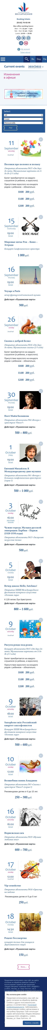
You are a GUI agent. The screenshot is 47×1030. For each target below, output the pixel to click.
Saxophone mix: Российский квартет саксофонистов (20, 724)
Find (10, 128)
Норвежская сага (14, 833)
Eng (39, 59)
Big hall (10, 236)
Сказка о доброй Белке (17, 341)
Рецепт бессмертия (15, 938)
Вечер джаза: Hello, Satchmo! (21, 586)
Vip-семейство (12, 885)
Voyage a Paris (12, 291)
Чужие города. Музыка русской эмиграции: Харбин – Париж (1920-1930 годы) (22, 530)
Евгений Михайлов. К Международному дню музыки (22, 470)
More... (24, 967)
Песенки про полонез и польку (22, 164)
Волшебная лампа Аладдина (20, 780)
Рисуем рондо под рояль (18, 645)
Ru (33, 59)
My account (25, 49)
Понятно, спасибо (31, 1023)
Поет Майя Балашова (16, 416)
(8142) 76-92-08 (23, 22)
